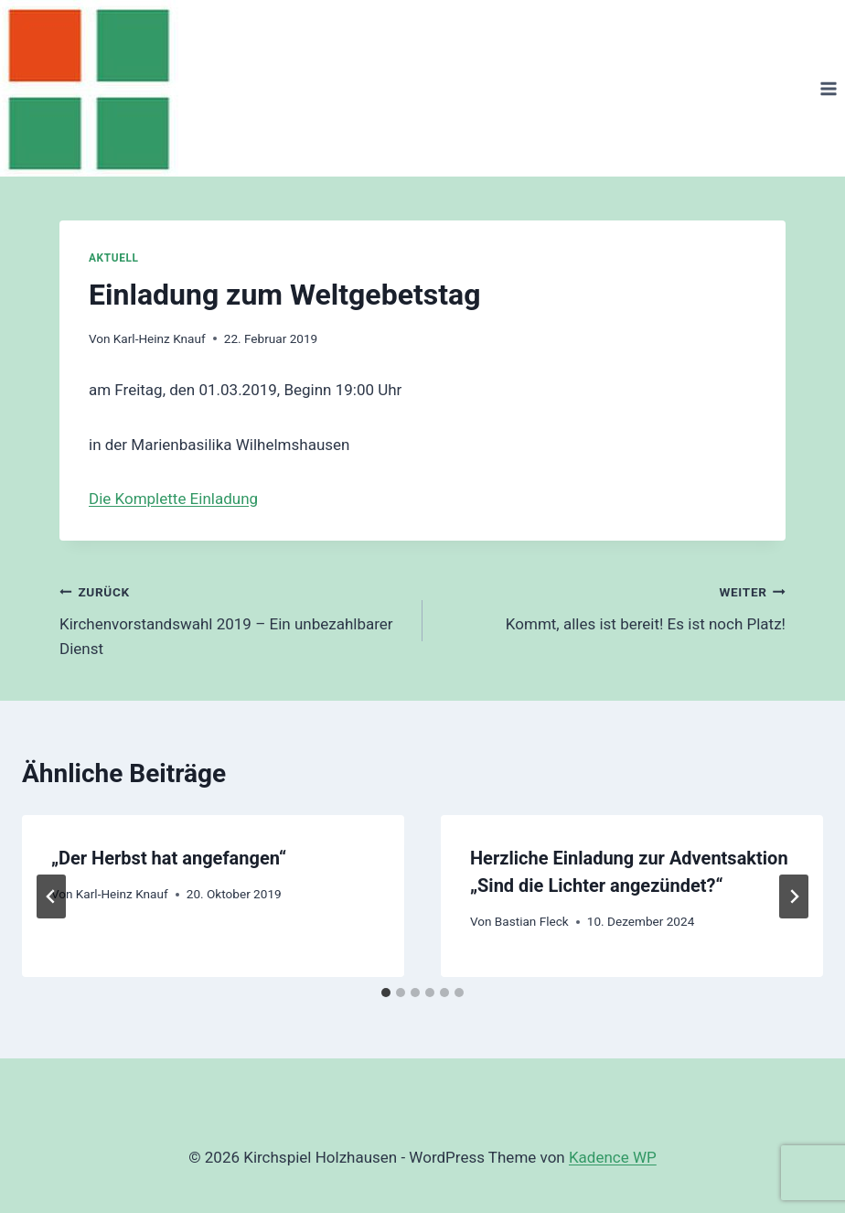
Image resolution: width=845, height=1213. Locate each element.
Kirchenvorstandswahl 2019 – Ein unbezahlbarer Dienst (233, 618)
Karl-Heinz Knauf (159, 338)
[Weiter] (793, 896)
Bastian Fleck (532, 921)
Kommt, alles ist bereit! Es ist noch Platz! (612, 606)
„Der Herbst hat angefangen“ (168, 858)
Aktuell (113, 258)
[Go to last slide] (51, 896)
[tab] (385, 992)
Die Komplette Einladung (173, 498)
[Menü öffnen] (828, 88)
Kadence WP (613, 1157)
